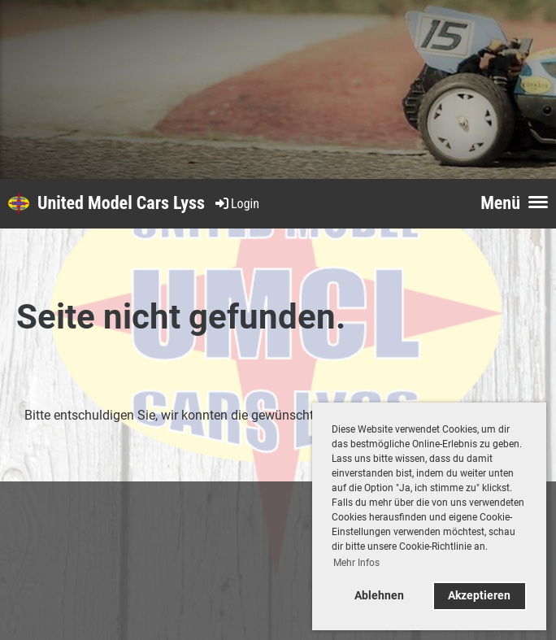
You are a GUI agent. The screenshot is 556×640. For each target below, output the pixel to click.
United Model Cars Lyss (121, 203)
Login (236, 203)
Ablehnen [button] (379, 596)
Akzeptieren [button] (479, 596)
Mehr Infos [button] (356, 562)
